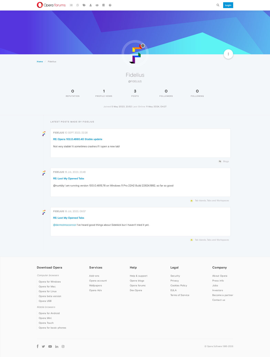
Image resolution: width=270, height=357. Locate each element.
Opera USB (45, 301)
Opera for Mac (47, 286)
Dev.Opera (136, 290)
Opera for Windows (50, 281)
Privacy (174, 280)
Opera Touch (46, 322)
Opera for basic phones (52, 327)
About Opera (219, 275)
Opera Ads (95, 290)
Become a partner (222, 295)
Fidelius (58, 132)
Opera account (98, 280)
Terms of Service (179, 295)
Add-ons (94, 275)
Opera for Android (49, 313)
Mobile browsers (46, 307)
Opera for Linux (48, 291)
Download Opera (49, 267)
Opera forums (138, 285)
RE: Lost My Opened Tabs (68, 178)
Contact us (218, 300)
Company (219, 267)
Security (175, 275)
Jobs (215, 285)
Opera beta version (50, 296)
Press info (218, 280)
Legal (174, 267)
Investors (217, 290)
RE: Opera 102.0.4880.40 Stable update (77, 139)
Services (95, 267)
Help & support (138, 275)
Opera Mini (45, 318)
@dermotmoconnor (64, 224)
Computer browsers (48, 275)
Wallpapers (95, 285)
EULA (173, 290)
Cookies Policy (178, 285)
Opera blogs (137, 280)
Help (133, 267)
